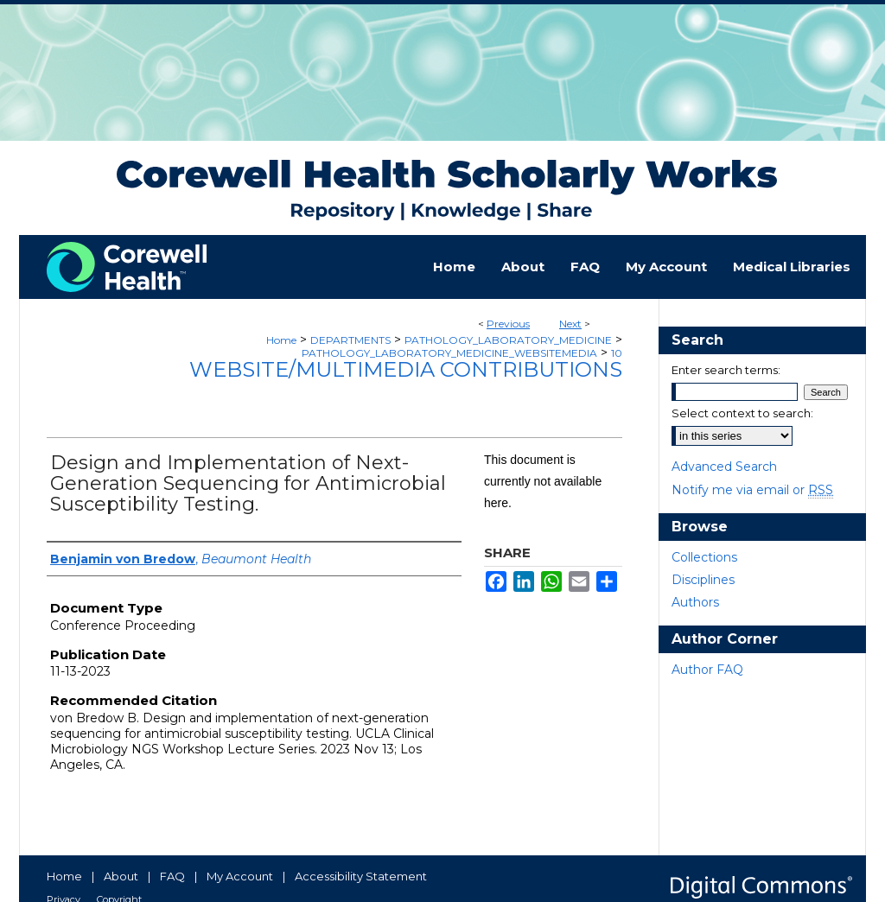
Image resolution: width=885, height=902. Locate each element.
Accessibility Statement (361, 876)
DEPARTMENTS (350, 339)
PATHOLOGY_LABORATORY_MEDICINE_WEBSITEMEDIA (449, 352)
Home (281, 339)
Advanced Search (724, 466)
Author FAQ (707, 669)
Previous (508, 323)
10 (616, 352)
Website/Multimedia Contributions (405, 369)
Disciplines (703, 580)
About (121, 876)
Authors (695, 602)
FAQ (172, 876)
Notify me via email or (752, 490)
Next (570, 323)
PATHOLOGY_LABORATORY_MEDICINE (508, 339)
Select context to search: (742, 413)
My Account (240, 876)
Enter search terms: (726, 370)
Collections (704, 557)
